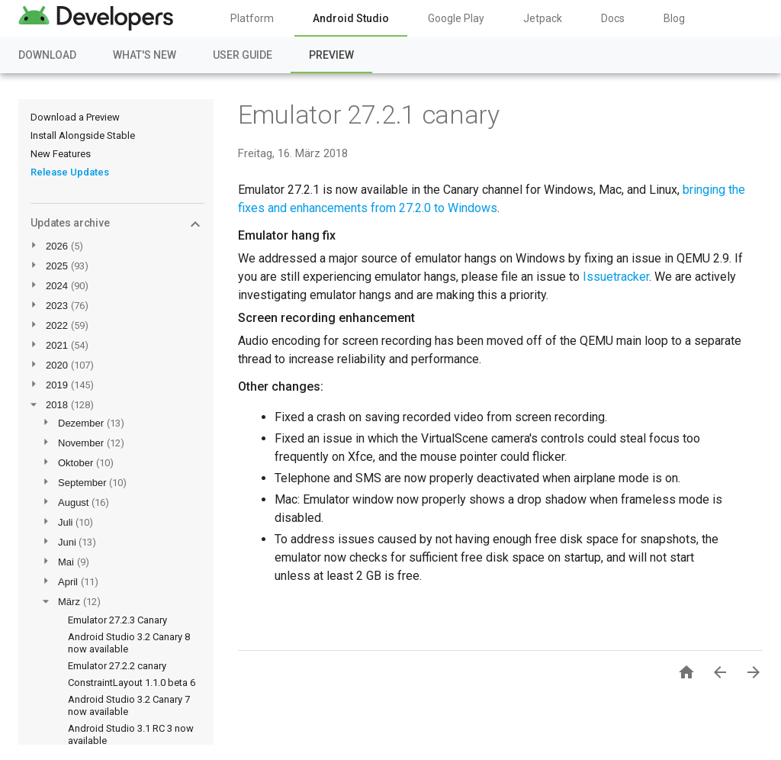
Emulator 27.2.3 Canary (117, 620)
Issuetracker (616, 276)
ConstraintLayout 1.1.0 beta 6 (131, 682)
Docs (613, 18)
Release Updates (70, 172)
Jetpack (542, 18)
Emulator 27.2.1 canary (369, 114)
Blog (674, 18)
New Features (61, 153)
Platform (252, 18)
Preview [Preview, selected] (331, 55)
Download (47, 55)
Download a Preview (75, 117)
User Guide (242, 55)
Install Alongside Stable (83, 135)
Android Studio (351, 18)
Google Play (456, 18)
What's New (144, 55)
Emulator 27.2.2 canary (117, 665)
